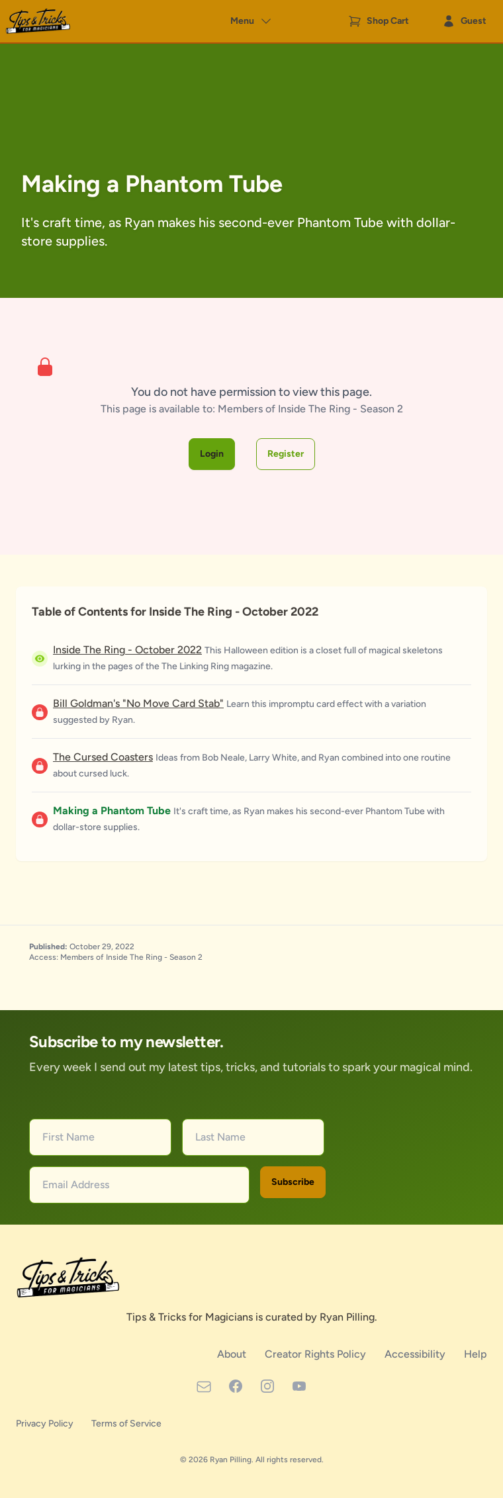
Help (475, 1354)
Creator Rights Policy (317, 1354)
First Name (68, 1137)
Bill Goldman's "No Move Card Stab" (138, 703)
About (233, 1354)
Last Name (220, 1137)
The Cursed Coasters (103, 757)
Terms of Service (126, 1423)
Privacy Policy (45, 1423)
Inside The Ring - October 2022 (127, 649)
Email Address (75, 1184)
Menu (251, 21)
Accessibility (416, 1354)
